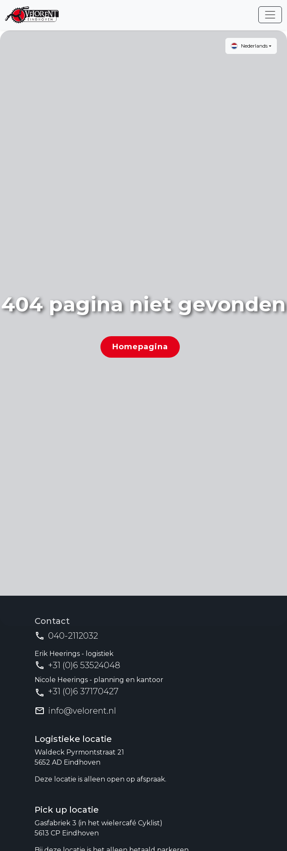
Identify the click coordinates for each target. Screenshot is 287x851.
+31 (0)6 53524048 (84, 665)
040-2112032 (73, 636)
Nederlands (249, 46)
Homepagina (140, 346)
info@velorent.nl (82, 711)
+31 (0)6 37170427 (83, 691)
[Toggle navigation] (270, 14)
